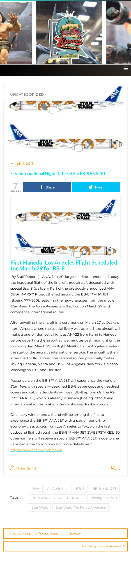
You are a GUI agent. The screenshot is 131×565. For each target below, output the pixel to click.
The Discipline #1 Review (100, 546)
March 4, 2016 (22, 163)
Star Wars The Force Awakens (81, 507)
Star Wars (40, 507)
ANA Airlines (57, 488)
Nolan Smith (23, 468)
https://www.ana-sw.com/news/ (36, 450)
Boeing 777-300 (103, 498)
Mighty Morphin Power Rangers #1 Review (45, 533)
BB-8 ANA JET (104, 488)
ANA (35, 488)
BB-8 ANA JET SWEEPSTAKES (57, 498)
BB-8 (80, 488)
